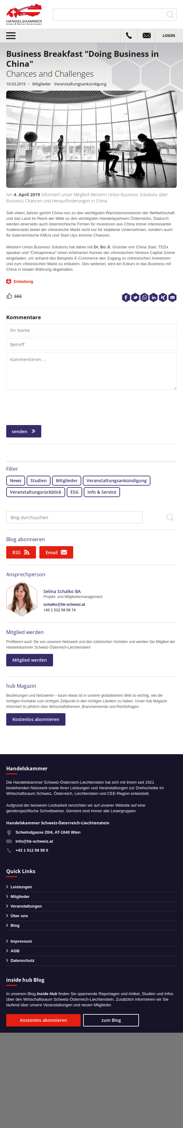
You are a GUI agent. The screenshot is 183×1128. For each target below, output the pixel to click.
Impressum (21, 941)
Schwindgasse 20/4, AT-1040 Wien (48, 832)
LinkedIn (154, 297)
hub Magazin (21, 685)
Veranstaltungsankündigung (80, 84)
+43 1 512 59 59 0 (32, 850)
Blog (15, 925)
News (15, 480)
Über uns (19, 915)
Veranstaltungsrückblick (35, 492)
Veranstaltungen (26, 906)
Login (169, 35)
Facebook (126, 297)
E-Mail (172, 297)
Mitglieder (41, 84)
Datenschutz (22, 960)
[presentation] (53, 407)
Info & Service (101, 492)
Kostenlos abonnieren (35, 719)
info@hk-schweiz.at (146, 36)
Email (52, 552)
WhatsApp (144, 297)
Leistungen (21, 887)
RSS (16, 552)
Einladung (23, 281)
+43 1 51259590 (129, 36)
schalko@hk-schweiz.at (64, 604)
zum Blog (111, 1020)
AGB (15, 951)
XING (163, 297)
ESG (74, 492)
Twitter (135, 297)
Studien (38, 480)
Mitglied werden (25, 632)
